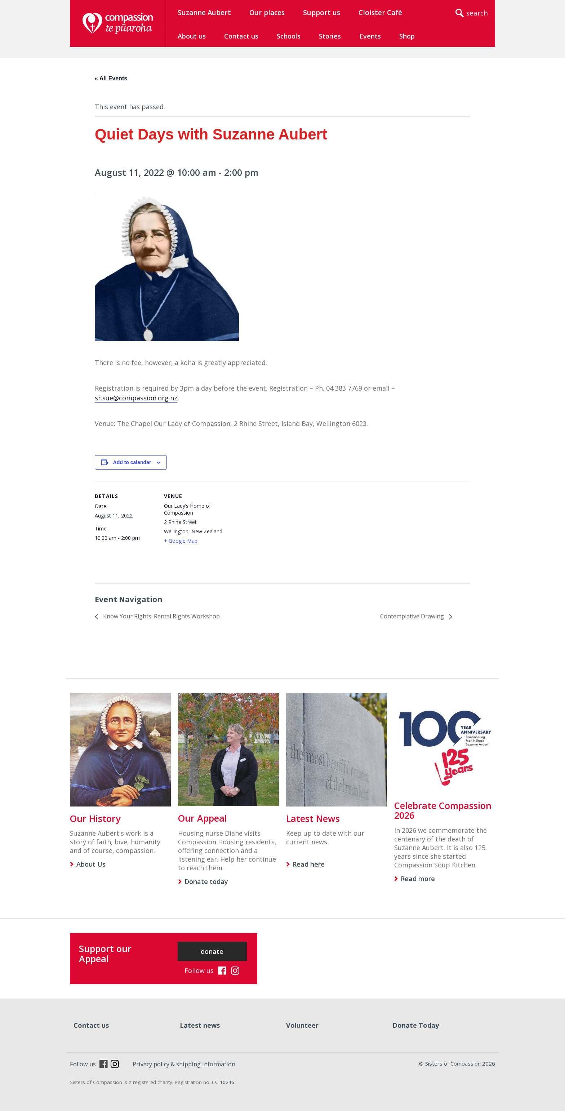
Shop (407, 36)
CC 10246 (223, 1082)
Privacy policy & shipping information (184, 1064)
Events (370, 36)
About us (192, 36)
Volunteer (302, 1025)
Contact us (241, 36)
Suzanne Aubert (204, 12)
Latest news (200, 1025)
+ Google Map (180, 540)
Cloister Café (380, 12)
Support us (321, 12)
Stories (330, 36)
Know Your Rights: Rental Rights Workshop (161, 616)
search (477, 13)
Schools (289, 36)
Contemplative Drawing (412, 616)
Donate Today (415, 1025)
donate (212, 951)
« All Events (111, 78)
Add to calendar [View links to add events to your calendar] (132, 462)
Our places (267, 12)
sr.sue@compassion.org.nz (136, 398)
